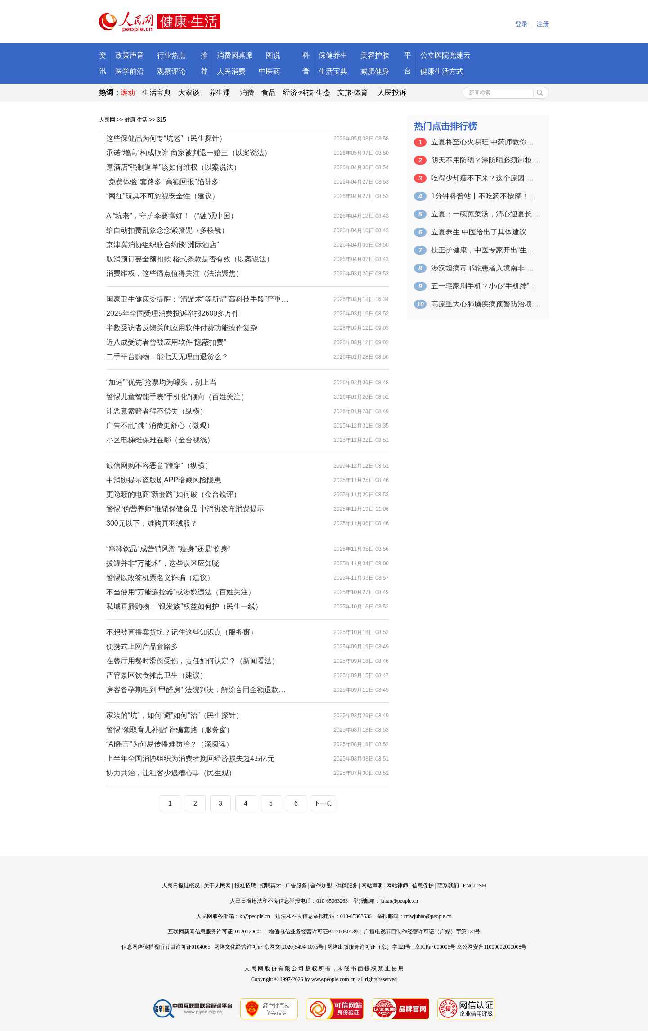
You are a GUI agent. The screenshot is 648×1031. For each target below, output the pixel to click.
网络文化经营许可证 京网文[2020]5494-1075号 (269, 947)
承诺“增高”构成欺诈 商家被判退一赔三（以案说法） (188, 153)
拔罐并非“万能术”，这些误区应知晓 (162, 563)
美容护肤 (374, 55)
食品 (268, 92)
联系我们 (448, 885)
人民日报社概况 (181, 885)
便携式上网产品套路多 (142, 646)
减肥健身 (374, 71)
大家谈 (189, 92)
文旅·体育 (353, 92)
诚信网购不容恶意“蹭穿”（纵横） (159, 465)
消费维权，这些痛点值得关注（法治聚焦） (174, 273)
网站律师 (397, 885)
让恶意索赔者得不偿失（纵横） (156, 411)
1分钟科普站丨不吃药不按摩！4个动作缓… (485, 196)
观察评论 (171, 71)
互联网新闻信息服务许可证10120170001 (215, 931)
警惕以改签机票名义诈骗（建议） (160, 577)
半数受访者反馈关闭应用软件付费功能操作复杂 (181, 328)
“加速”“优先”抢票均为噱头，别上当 (161, 382)
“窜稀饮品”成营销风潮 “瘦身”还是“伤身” (168, 549)
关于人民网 (217, 885)
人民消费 (231, 71)
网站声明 (372, 885)
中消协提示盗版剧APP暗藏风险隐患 (163, 480)
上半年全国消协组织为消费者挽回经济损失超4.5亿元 (190, 758)
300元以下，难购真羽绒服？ (152, 523)
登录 (521, 24)
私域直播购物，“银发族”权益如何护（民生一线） (184, 606)
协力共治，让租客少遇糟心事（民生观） (171, 773)
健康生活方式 (442, 71)
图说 (273, 55)
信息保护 (423, 885)
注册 (542, 24)
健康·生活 (136, 120)
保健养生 (333, 55)
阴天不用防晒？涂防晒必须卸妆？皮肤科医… (485, 160)
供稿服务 (347, 885)
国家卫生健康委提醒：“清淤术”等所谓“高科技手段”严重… (197, 299)
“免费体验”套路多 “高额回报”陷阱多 (162, 181)
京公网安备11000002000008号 (492, 947)
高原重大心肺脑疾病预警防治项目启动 (485, 304)
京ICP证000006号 (435, 947)
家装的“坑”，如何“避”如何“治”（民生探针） (174, 715)
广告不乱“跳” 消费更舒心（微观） (160, 425)
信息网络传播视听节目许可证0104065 (166, 947)
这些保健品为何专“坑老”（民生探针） (166, 138)
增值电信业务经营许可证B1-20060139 (313, 931)
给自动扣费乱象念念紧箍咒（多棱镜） (167, 230)
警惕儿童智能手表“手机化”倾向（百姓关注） (177, 397)
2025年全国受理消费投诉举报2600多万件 (172, 313)
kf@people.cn (254, 916)
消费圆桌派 (235, 55)
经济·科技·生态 (306, 92)
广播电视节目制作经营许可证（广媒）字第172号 (422, 931)
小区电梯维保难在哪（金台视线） (160, 440)
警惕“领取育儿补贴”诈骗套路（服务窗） (170, 730)
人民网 (107, 120)
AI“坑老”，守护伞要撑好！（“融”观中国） (172, 216)
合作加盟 (321, 885)
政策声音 (129, 55)
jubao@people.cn (399, 901)
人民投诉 (392, 92)
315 (161, 120)
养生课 (219, 92)
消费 (247, 92)
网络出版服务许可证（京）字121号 (369, 947)
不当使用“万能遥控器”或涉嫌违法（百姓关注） (180, 592)
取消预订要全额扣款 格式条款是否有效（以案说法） (190, 259)
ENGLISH (474, 885)
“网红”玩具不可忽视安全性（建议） (162, 196)
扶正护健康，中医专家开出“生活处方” (485, 250)
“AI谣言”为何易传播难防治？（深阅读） (169, 744)
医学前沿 (129, 71)
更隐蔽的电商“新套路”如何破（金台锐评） (173, 494)
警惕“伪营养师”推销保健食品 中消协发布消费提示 (185, 509)
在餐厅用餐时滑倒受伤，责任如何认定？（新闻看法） (192, 661)
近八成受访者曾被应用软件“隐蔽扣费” (166, 342)
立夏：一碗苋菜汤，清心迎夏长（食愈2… (485, 214)
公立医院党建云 (445, 55)
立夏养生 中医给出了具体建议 (478, 232)
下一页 (323, 803)
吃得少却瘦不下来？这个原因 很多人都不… (485, 178)
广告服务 (296, 885)
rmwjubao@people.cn (428, 916)
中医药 (269, 71)
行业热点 (171, 55)
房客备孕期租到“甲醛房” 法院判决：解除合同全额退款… (196, 689)
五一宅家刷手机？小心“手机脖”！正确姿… (485, 286)
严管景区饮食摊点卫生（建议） (156, 675)
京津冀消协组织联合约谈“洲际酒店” (162, 244)
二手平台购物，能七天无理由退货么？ (167, 356)
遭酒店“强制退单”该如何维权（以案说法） (173, 167)
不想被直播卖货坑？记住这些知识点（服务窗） (181, 632)
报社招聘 (245, 885)
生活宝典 (333, 71)
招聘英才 (270, 885)
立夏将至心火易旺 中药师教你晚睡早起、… (485, 142)
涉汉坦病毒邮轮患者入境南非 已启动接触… (485, 268)
